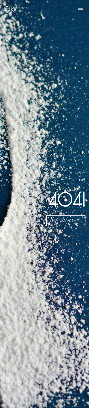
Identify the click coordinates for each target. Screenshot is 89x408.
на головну (66, 220)
